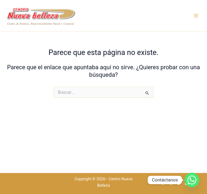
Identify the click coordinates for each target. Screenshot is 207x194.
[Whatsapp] (192, 180)
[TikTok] (179, 182)
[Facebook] (163, 182)
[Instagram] (171, 182)
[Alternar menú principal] (196, 15)
